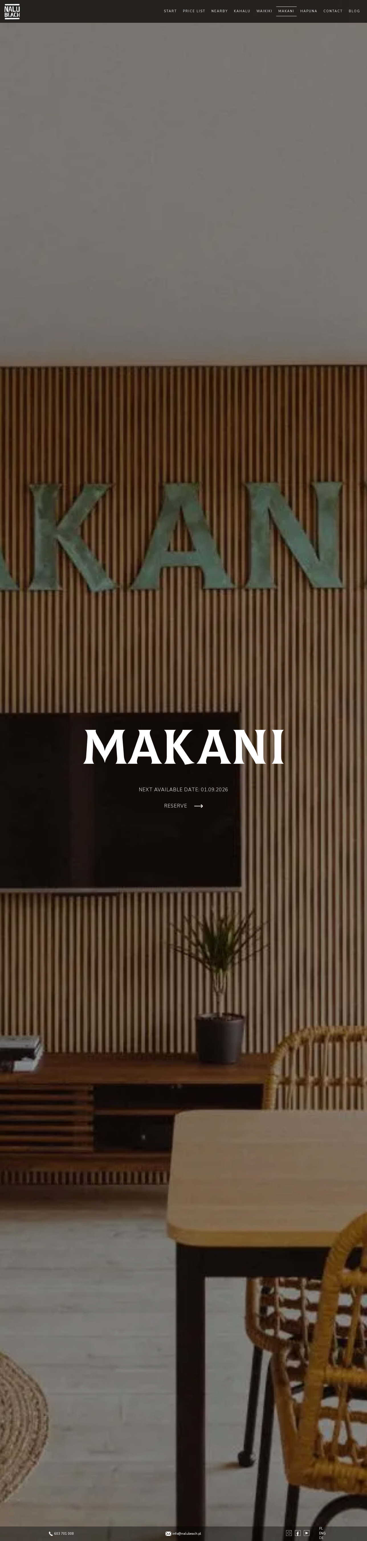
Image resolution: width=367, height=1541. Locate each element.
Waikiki (264, 11)
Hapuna (308, 11)
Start (170, 11)
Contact (333, 11)
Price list (194, 11)
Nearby (219, 11)
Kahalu (242, 11)
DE (321, 1538)
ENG (322, 1533)
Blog (354, 11)
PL (321, 1528)
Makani (286, 11)
